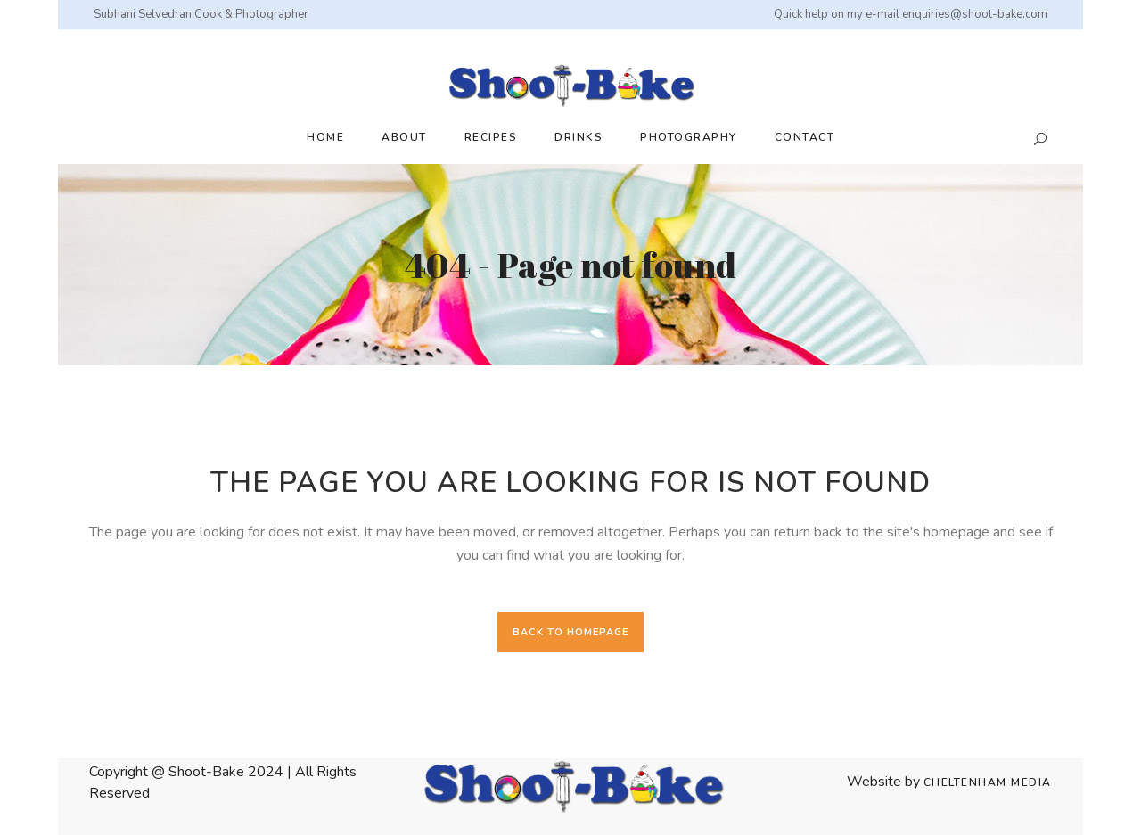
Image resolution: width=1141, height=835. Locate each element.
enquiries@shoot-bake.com (974, 14)
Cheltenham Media (987, 782)
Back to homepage (570, 632)
